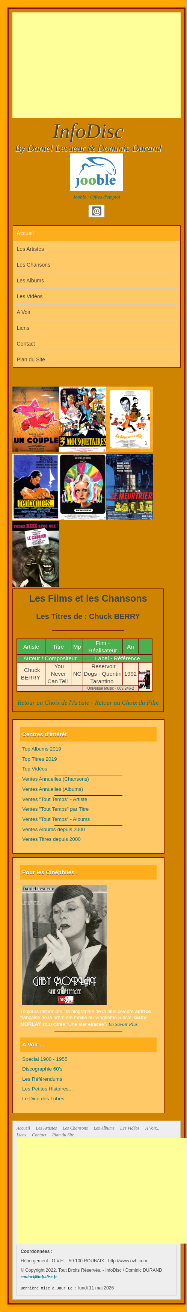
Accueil (25, 233)
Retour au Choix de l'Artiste (53, 702)
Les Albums (30, 281)
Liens (23, 328)
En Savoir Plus (123, 1024)
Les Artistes (30, 249)
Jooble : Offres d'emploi (96, 197)
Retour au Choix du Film (127, 702)
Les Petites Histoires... (47, 1089)
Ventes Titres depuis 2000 (51, 839)
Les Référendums (42, 1079)
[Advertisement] (99, 65)
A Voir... (152, 1128)
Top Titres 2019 (39, 759)
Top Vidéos (34, 769)
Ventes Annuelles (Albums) (52, 789)
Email (96, 210)
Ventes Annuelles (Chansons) (55, 779)
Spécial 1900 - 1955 (45, 1059)
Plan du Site (31, 359)
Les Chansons (34, 265)
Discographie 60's (42, 1069)
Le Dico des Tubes (43, 1098)
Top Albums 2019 (41, 749)
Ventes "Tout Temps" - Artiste (54, 799)
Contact (26, 344)
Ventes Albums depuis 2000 (53, 829)
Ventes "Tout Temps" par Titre (55, 809)
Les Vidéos (30, 296)
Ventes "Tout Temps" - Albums (56, 819)
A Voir (24, 312)
